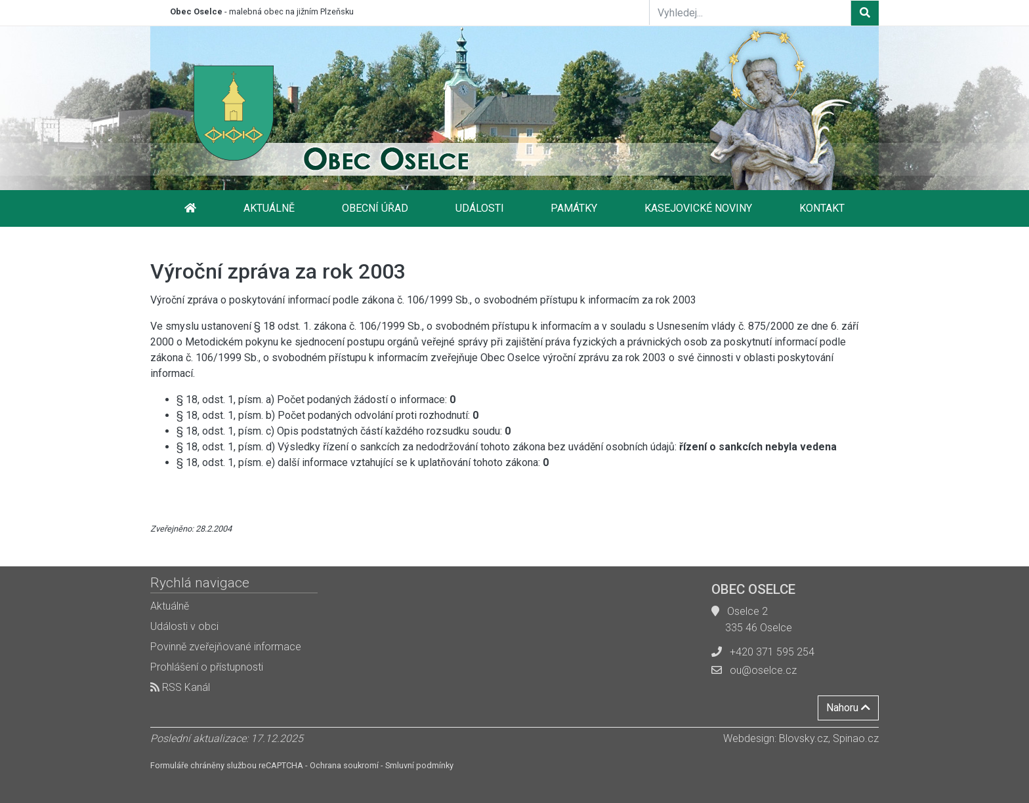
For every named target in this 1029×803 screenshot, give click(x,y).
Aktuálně (269, 208)
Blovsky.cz (803, 738)
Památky (574, 208)
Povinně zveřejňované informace (225, 646)
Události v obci (184, 626)
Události (479, 208)
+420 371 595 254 (772, 652)
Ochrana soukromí (344, 765)
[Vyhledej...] (750, 12)
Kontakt (822, 208)
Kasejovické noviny (698, 208)
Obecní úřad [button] (375, 208)
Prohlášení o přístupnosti (206, 667)
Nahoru (848, 707)
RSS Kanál (180, 687)
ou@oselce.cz (763, 670)
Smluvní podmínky (419, 765)
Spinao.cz (856, 738)
